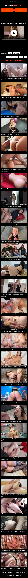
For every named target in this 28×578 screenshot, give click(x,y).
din (8, 57)
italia (12, 57)
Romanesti (16, 53)
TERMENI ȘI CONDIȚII (13, 572)
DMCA (4, 572)
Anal (10, 53)
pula (21, 57)
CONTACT (23, 572)
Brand (14, 5)
